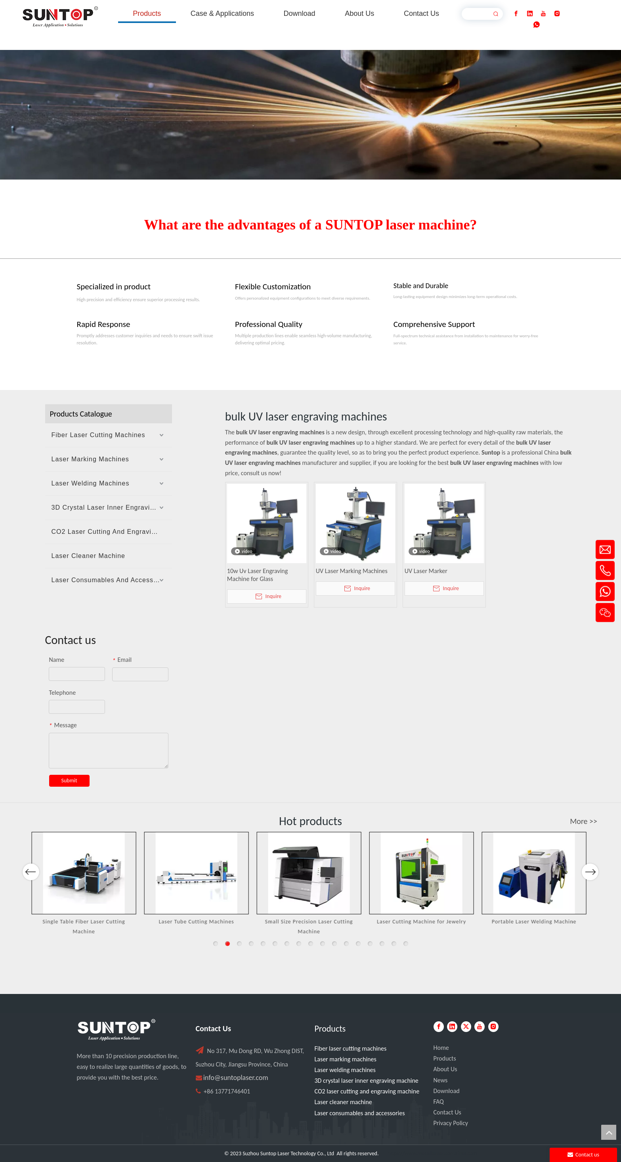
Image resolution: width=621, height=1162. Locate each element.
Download (447, 1091)
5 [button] (263, 944)
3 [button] (239, 944)
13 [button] (358, 944)
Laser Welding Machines (91, 483)
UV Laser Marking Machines (352, 571)
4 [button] (251, 944)
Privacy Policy (451, 1123)
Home (441, 1047)
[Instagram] (557, 13)
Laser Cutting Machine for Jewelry (423, 921)
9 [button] (311, 944)
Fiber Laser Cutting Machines (98, 435)
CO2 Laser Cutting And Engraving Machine (112, 531)
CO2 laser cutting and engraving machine (367, 1091)
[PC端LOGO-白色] (116, 1030)
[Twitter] (466, 1026)
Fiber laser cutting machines (351, 1048)
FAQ (439, 1101)
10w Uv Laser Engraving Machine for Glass (257, 575)
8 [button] (299, 944)
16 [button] (394, 944)
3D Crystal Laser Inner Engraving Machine (112, 507)
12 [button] (346, 944)
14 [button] (370, 944)
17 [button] (406, 944)
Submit (69, 780)
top (608, 1132)
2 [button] (227, 944)
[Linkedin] (530, 13)
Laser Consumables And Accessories (110, 580)
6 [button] (275, 944)
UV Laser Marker (426, 571)
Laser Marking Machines (90, 459)
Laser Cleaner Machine (88, 555)
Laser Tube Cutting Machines (198, 921)
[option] (86, 884)
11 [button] (334, 944)
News (441, 1080)
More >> (583, 821)
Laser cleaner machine (343, 1102)
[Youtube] (543, 13)
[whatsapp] (536, 24)
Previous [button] (31, 893)
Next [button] (590, 893)
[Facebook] (516, 13)
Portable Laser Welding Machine (536, 921)
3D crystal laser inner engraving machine (366, 1080)
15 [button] (382, 944)
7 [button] (287, 944)
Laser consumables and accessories (360, 1113)
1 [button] (216, 944)
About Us (445, 1069)
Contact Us (447, 1112)
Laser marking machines (345, 1059)
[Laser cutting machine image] (310, 114)
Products (445, 1058)
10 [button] (323, 944)
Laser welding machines (345, 1070)
